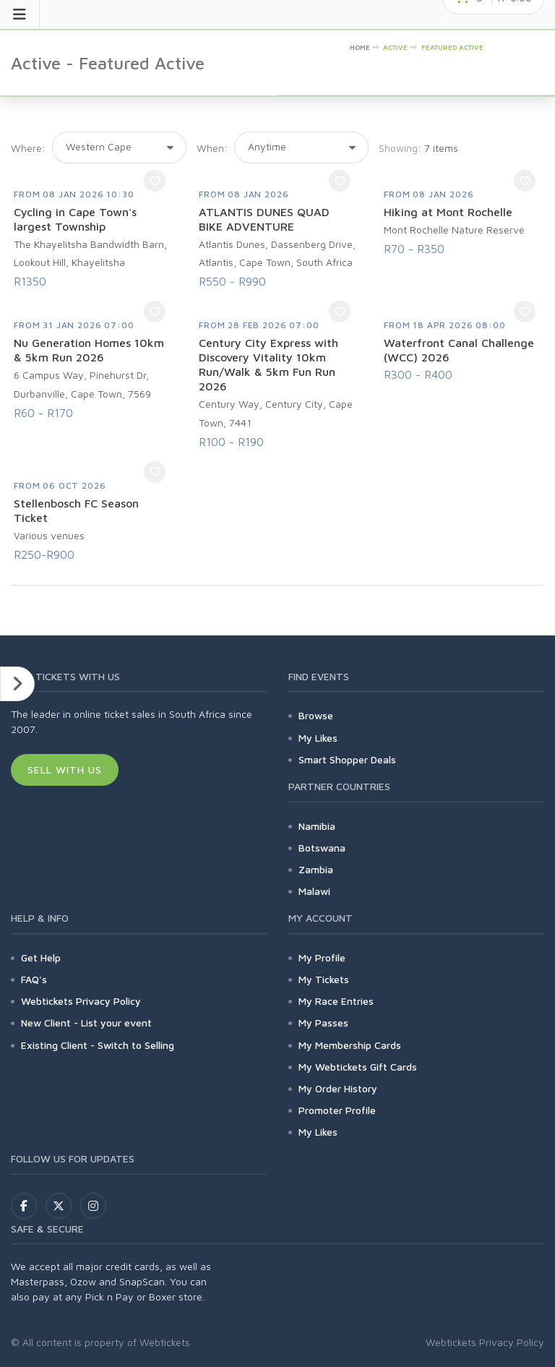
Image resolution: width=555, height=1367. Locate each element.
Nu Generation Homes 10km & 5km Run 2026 (89, 350)
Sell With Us (64, 769)
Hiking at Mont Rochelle (448, 211)
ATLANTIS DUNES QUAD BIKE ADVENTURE (264, 219)
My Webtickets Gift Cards (357, 1066)
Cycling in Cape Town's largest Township (75, 219)
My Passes (323, 1022)
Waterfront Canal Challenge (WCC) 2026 (459, 350)
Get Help (41, 957)
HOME (360, 47)
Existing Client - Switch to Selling (97, 1045)
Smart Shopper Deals (347, 759)
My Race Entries (336, 1001)
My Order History (337, 1088)
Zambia (315, 869)
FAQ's (34, 979)
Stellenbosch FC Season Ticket (76, 510)
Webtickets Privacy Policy (81, 1001)
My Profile (321, 957)
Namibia (316, 826)
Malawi (314, 891)
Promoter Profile (337, 1110)
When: (212, 148)
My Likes (317, 738)
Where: (28, 148)
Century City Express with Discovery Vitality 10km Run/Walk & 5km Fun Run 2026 (268, 364)
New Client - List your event (86, 1022)
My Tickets (323, 979)
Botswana (321, 847)
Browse (315, 715)
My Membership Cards (349, 1045)
